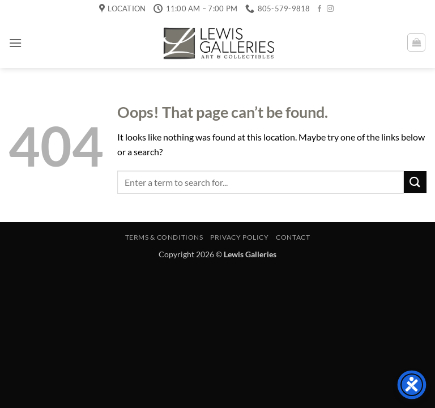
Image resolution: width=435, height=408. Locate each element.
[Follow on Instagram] (330, 9)
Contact (293, 237)
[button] (15, 43)
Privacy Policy (239, 237)
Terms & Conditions (164, 237)
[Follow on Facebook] (319, 9)
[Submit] (415, 182)
